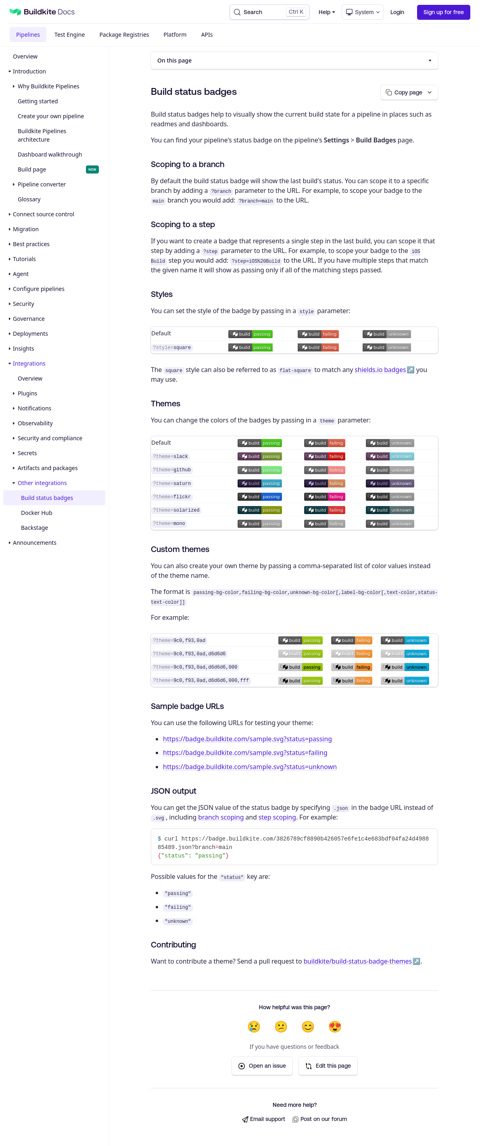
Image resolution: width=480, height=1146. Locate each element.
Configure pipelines (39, 289)
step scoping (277, 817)
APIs (207, 34)
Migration (26, 229)
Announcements (34, 542)
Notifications (34, 408)
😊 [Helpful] (308, 1027)
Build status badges (47, 498)
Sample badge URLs (187, 706)
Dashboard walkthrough (50, 154)
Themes (165, 403)
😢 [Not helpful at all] (254, 1027)
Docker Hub (36, 513)
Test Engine (69, 34)
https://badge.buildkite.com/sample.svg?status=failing (245, 753)
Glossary (29, 199)
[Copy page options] (407, 92)
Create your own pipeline (51, 116)
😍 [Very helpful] (335, 1027)
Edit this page (328, 1066)
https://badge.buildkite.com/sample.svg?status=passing (247, 738)
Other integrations (42, 483)
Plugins (27, 393)
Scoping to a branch (187, 164)
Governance (29, 318)
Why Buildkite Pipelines (48, 86)
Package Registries (124, 34)
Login (397, 12)
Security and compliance (50, 438)
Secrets (27, 453)
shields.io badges (380, 370)
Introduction (29, 71)
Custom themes (180, 549)
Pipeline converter (42, 184)
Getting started (38, 101)
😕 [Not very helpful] (281, 1027)
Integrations (29, 363)
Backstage (34, 527)
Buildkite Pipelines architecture (42, 135)
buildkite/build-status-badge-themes (357, 961)
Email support (263, 1119)
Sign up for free (444, 12)
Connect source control (43, 214)
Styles (162, 294)
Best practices (31, 244)
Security (23, 303)
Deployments (30, 333)
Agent (21, 274)
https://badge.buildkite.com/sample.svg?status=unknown (250, 767)
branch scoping (221, 817)
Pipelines (28, 34)
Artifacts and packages (48, 468)
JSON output (173, 791)
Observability (35, 423)
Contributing (173, 944)
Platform (175, 34)
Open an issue (262, 1066)
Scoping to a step (183, 224)
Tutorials (24, 259)
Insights (23, 348)
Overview (25, 56)
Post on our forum (319, 1119)
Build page (58, 169)
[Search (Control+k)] (269, 12)
